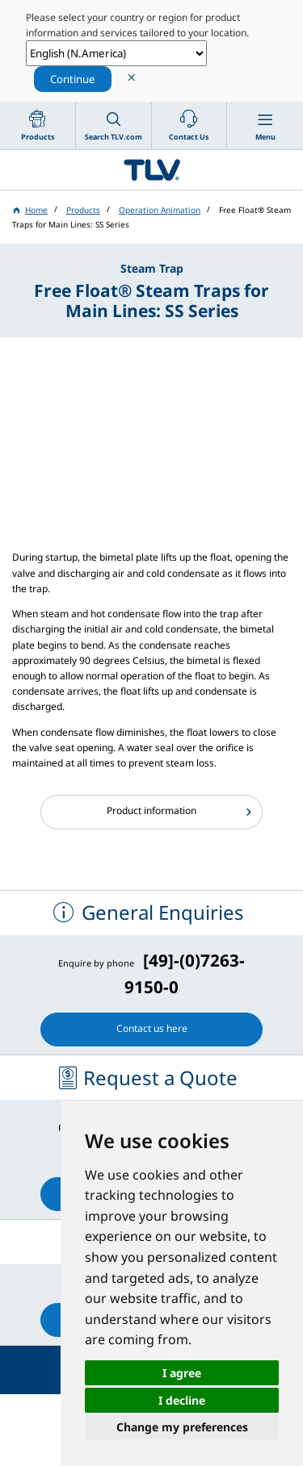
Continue (72, 79)
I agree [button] (181, 1372)
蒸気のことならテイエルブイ (151, 170)
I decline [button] (181, 1400)
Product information (151, 810)
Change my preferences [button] (182, 1427)
